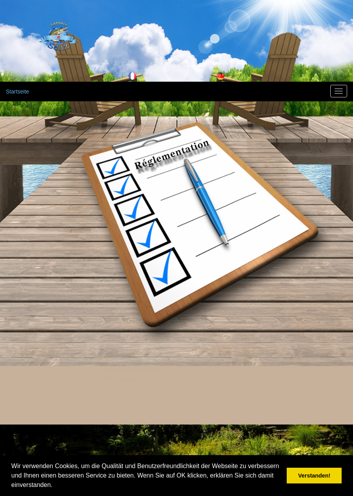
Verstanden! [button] (314, 475)
